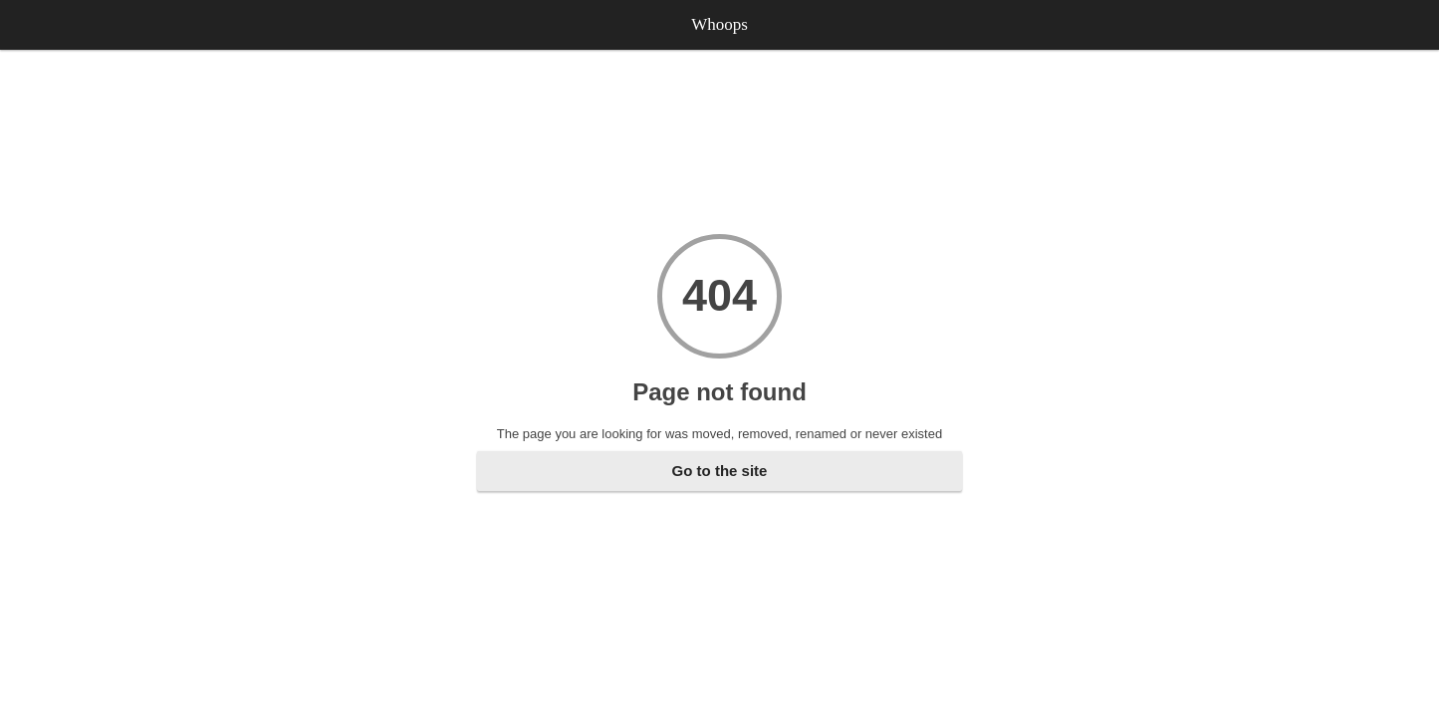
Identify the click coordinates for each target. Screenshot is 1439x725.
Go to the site (720, 470)
